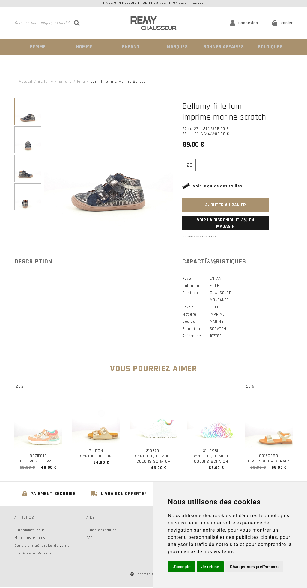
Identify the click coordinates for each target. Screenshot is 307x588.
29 (190, 164)
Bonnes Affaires (223, 46)
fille (81, 81)
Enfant (130, 46)
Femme (37, 46)
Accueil (25, 81)
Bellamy (45, 81)
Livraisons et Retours (33, 554)
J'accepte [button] (182, 566)
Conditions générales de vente (42, 546)
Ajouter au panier (225, 205)
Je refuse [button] (210, 566)
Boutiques (269, 46)
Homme (84, 46)
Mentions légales (29, 538)
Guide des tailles (101, 531)
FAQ (89, 538)
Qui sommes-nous (29, 531)
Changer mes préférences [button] (254, 566)
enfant (65, 81)
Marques (176, 46)
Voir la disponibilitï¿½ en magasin (225, 223)
